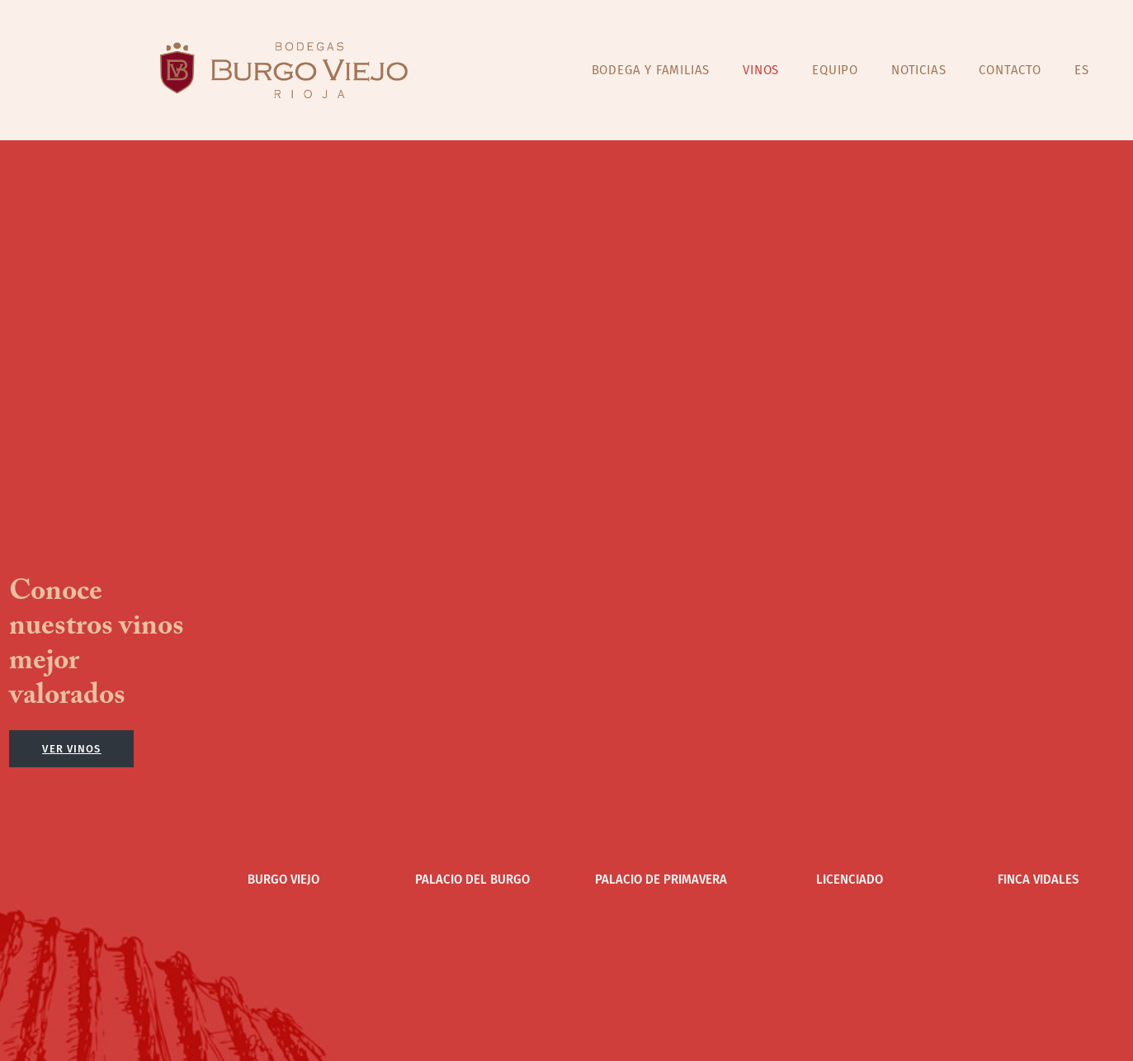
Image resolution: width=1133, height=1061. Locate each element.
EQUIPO (835, 69)
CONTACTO (1010, 69)
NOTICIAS (918, 69)
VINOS (761, 69)
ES (1081, 69)
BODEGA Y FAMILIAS (651, 69)
